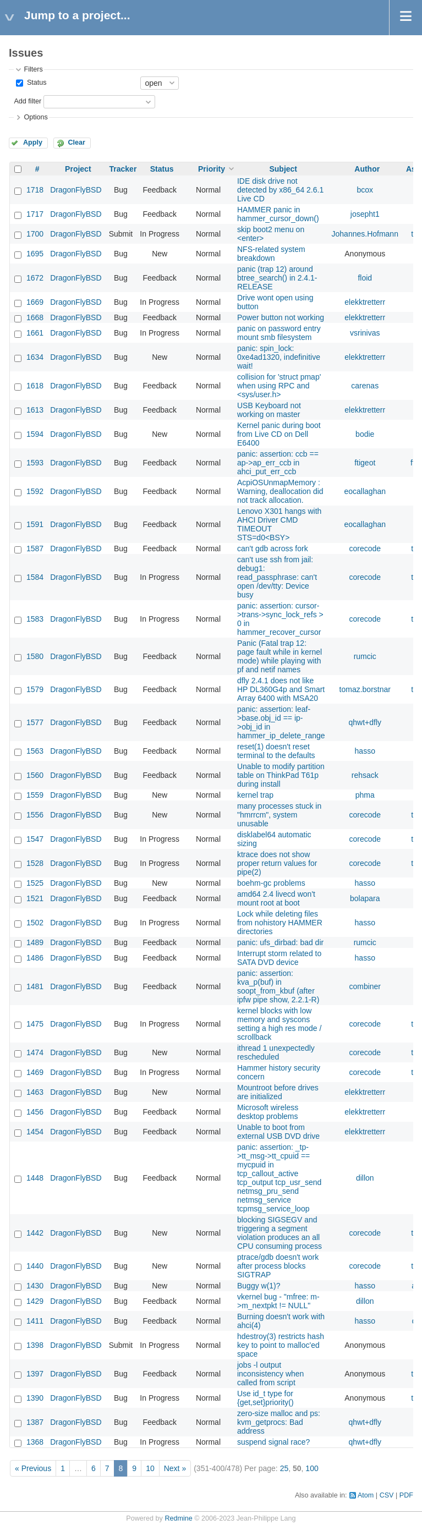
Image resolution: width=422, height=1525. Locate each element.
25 (284, 1468)
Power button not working (280, 317)
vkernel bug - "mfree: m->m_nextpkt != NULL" (278, 1301)
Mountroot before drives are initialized (278, 1092)
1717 (34, 214)
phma (365, 795)
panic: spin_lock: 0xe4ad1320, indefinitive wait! (278, 357)
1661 (34, 332)
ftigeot (364, 462)
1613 (34, 409)
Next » (175, 1468)
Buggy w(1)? (259, 1285)
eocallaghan (365, 491)
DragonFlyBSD (75, 189)
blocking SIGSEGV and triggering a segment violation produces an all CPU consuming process (279, 1232)
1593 (34, 462)
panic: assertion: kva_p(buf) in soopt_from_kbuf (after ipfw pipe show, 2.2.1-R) (278, 986)
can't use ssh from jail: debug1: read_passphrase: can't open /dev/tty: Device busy (277, 577)
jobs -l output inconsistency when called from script (270, 1374)
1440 (34, 1265)
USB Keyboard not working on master (269, 410)
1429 (34, 1301)
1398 (34, 1345)
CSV (387, 1495)
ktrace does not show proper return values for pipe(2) (277, 863)
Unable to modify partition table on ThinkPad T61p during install (281, 775)
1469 (34, 1072)
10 (150, 1468)
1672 (34, 277)
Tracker (123, 168)
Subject (283, 168)
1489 (34, 942)
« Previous (33, 1468)
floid (365, 277)
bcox (365, 189)
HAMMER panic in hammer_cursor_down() (278, 214)
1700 (34, 233)
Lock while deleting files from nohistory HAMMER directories (279, 922)
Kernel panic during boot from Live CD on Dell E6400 (279, 434)
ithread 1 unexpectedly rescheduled (276, 1052)
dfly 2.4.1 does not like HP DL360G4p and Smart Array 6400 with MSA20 (281, 689)
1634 (34, 357)
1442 (34, 1232)
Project (78, 168)
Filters (33, 69)
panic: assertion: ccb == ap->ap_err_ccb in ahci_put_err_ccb (278, 462)
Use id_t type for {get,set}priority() (265, 1398)
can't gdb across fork (272, 548)
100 (311, 1468)
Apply (32, 142)
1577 (34, 722)
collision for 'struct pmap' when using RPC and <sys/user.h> (279, 385)
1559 (34, 795)
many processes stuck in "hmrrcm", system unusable (279, 815)
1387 (34, 1422)
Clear (76, 142)
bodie (364, 434)
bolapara (365, 898)
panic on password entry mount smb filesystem (279, 333)
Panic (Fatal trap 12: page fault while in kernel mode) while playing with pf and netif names (279, 656)
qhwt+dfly (364, 722)
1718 (34, 189)
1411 (34, 1320)
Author (367, 168)
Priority (211, 168)
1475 (34, 1023)
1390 (34, 1398)
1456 (34, 1111)
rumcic (365, 656)
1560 (34, 775)
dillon (365, 1177)
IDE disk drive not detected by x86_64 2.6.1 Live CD (280, 190)
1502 (34, 922)
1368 (34, 1442)
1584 (34, 577)
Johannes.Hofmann (365, 233)
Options (35, 117)
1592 (34, 491)
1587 (34, 548)
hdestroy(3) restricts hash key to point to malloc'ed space (280, 1345)
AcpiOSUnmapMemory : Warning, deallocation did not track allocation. (280, 491)
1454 (34, 1131)
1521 (34, 898)
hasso (365, 751)
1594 (34, 434)
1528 (34, 863)
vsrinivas (365, 332)
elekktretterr (364, 302)
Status (35, 82)
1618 (34, 385)
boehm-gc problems (271, 883)
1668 (34, 317)
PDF (406, 1495)
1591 (34, 524)
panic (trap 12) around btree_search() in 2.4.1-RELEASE (277, 278)
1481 (34, 986)
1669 (34, 302)
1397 (34, 1373)
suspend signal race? (273, 1442)
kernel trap (255, 795)
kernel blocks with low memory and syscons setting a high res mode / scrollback (279, 1023)
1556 (34, 814)
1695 (34, 253)
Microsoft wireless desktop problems (267, 1112)
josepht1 (365, 214)
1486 (34, 957)
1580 (34, 656)
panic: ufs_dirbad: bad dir (280, 942)
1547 (34, 839)
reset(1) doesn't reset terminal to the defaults (276, 751)
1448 (34, 1177)
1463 (34, 1092)
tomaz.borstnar (365, 689)
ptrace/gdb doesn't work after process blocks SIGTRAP (278, 1266)
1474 (34, 1052)
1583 (34, 619)
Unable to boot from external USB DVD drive (278, 1131)
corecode (365, 548)
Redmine (178, 1518)
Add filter (27, 101)
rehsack (365, 775)
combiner (365, 986)
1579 (34, 689)
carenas (365, 385)
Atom (366, 1495)
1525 (34, 883)
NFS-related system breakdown (271, 253)
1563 (34, 751)
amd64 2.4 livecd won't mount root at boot (276, 898)
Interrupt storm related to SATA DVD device (279, 958)
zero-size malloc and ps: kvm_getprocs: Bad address (278, 1422)
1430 (34, 1285)
